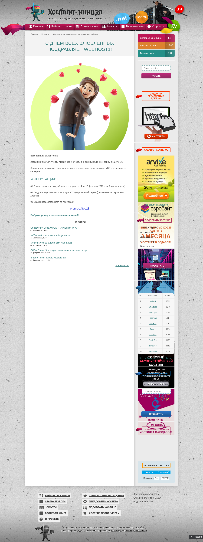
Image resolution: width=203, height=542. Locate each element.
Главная (34, 34)
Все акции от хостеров (156, 204)
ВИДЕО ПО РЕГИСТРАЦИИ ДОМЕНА (156, 96)
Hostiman (153, 318)
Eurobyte (153, 312)
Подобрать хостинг (102, 507)
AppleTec (153, 340)
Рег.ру (152, 329)
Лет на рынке (146, 237)
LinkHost (153, 323)
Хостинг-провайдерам (104, 513)
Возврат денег (147, 246)
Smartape (153, 307)
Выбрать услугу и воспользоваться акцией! (54, 215)
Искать (156, 76)
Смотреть (158, 136)
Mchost (153, 301)
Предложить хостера (103, 501)
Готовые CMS (146, 251)
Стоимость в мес (148, 260)
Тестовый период (148, 228)
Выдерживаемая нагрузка (148, 256)
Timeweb (153, 346)
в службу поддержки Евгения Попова (129, 530)
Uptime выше (146, 232)
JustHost (153, 335)
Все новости (122, 265)
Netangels (152, 351)
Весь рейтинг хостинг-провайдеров (156, 358)
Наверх (196, 536)
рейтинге (156, 38)
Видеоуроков (147, 53)
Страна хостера (147, 241)
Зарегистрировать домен (106, 495)
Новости (45, 34)
